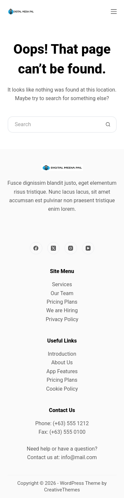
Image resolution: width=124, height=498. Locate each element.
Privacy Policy (62, 319)
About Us (62, 362)
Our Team (62, 293)
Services (62, 284)
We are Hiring (62, 310)
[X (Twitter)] (53, 248)
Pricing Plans (62, 302)
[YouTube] (88, 248)
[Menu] (114, 11)
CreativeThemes (62, 490)
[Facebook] (36, 248)
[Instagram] (70, 248)
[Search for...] (54, 124)
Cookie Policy (62, 389)
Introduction (62, 354)
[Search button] (108, 124)
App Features (61, 371)
